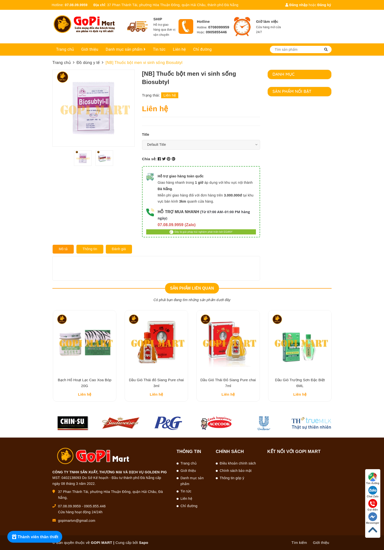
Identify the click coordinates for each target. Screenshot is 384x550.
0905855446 (216, 32)
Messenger (373, 518)
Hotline (203, 21)
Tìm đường (372, 479)
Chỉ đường (202, 49)
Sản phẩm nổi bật (292, 91)
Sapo (143, 542)
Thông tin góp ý (232, 478)
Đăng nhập (296, 5)
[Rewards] (34, 537)
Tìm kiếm (299, 542)
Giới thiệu (89, 49)
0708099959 (218, 27)
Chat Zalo (373, 492)
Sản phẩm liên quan (192, 288)
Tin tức (159, 49)
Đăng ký (324, 5)
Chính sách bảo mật (236, 471)
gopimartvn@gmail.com (76, 521)
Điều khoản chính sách (238, 463)
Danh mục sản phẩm (125, 49)
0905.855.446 (95, 506)
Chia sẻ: (149, 159)
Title (145, 134)
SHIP (157, 19)
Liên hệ (179, 49)
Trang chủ (65, 49)
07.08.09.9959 (76, 5)
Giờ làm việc (267, 21)
